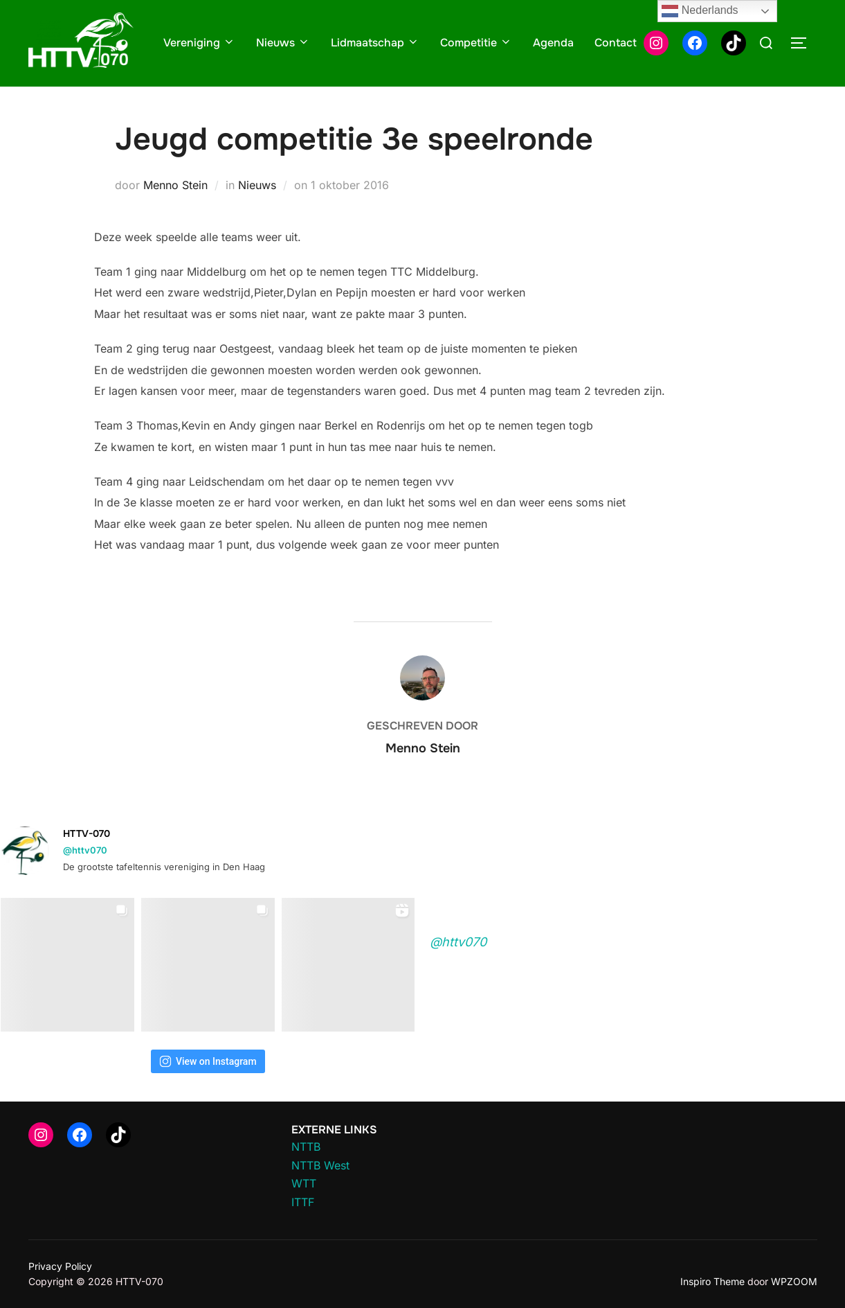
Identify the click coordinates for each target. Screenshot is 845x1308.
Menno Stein (175, 185)
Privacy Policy (60, 1266)
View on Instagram (208, 1061)
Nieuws (283, 42)
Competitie (476, 42)
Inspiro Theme (712, 1281)
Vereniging (199, 42)
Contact (615, 42)
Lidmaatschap (375, 42)
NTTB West (320, 1165)
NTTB (305, 1147)
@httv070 (85, 850)
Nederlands (700, 11)
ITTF (302, 1202)
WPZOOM (794, 1281)
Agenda (553, 42)
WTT (303, 1183)
